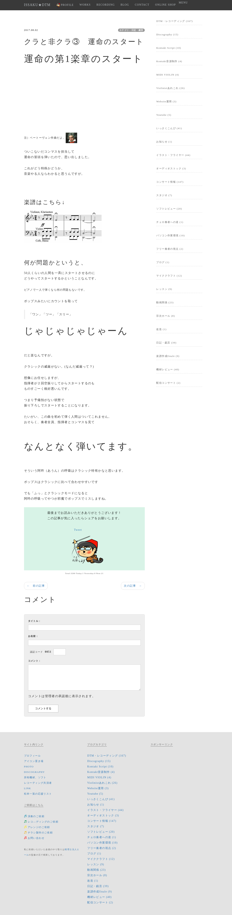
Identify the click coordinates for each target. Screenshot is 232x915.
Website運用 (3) (166, 101)
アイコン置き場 (34, 761)
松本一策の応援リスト (38, 793)
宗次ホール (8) (165, 315)
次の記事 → (133, 585)
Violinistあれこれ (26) (170, 88)
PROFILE (65, 5)
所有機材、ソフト (35, 777)
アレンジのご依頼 (37, 827)
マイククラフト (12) (169, 275)
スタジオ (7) (164, 195)
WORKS (85, 4)
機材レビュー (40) (167, 369)
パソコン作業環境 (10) (170, 235)
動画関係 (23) (165, 302)
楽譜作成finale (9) (167, 356)
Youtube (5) (163, 114)
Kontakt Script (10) (168, 47)
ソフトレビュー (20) (169, 208)
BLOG (125, 4)
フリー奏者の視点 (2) (169, 248)
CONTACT (142, 4)
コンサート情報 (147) (170, 181)
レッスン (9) (164, 289)
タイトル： (34, 621)
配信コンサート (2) (168, 382)
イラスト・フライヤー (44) (173, 155)
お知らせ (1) (164, 141)
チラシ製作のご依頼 (38, 832)
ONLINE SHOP (165, 4)
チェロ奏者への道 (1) (169, 222)
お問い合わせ (34, 838)
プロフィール (32, 755)
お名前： (33, 636)
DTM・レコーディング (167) (174, 21)
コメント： (34, 660)
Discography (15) (167, 34)
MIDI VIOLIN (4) (167, 74)
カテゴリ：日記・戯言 (131, 30)
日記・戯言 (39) (166, 342)
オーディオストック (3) (171, 168)
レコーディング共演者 (38, 782)
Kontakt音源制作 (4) (169, 61)
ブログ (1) (162, 262)
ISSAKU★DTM (37, 5)
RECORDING (106, 4)
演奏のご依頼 (34, 816)
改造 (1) (161, 329)
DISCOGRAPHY (34, 772)
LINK (27, 788)
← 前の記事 (36, 585)
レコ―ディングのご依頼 (41, 821)
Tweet (78, 529)
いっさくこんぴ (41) (169, 128)
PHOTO (29, 766)
